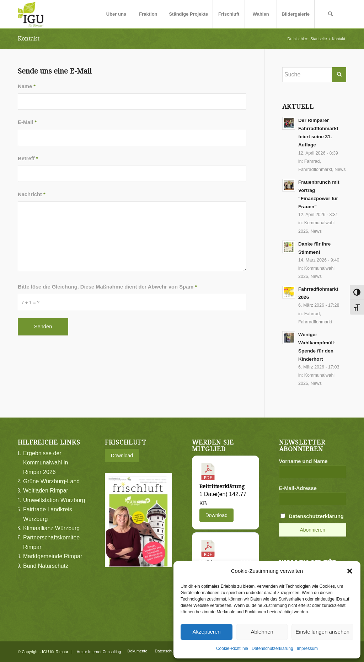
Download (122, 455)
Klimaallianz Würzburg (51, 528)
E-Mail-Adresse (298, 488)
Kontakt (28, 38)
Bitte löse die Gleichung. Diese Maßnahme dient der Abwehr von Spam (107, 287)
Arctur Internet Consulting (99, 652)
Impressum (307, 648)
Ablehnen (262, 632)
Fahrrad (312, 161)
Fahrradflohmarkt (315, 169)
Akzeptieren (206, 632)
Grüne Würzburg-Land (51, 481)
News (340, 169)
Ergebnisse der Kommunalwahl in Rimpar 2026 (45, 462)
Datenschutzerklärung (272, 648)
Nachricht (32, 194)
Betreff (28, 158)
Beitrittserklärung (222, 486)
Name (27, 86)
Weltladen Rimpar (45, 491)
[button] (349, 571)
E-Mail (27, 122)
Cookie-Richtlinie (232, 648)
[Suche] (330, 14)
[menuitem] (116, 14)
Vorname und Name (303, 461)
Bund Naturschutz (45, 566)
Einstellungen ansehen (322, 632)
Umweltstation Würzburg (54, 500)
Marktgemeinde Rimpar (52, 556)
